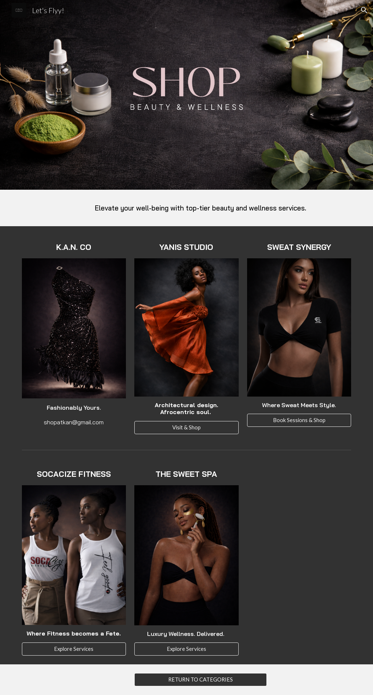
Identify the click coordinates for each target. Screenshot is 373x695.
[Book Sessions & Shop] (299, 420)
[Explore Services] (74, 648)
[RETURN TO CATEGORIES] (200, 679)
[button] (364, 10)
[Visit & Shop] (186, 427)
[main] (200, 207)
